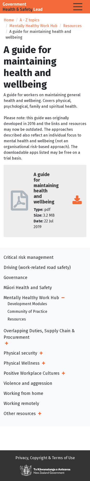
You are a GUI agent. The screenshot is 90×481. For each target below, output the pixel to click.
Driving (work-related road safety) (37, 267)
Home (9, 20)
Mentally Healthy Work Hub (33, 26)
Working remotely (21, 403)
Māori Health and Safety (28, 287)
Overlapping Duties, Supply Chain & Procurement (39, 334)
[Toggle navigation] (77, 6)
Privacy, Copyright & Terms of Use (45, 458)
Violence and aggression (28, 383)
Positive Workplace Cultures (32, 373)
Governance (15, 277)
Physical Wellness (22, 363)
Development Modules (27, 304)
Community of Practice (27, 311)
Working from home (23, 393)
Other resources (20, 413)
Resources (72, 26)
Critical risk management (29, 257)
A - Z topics (29, 20)
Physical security (20, 353)
